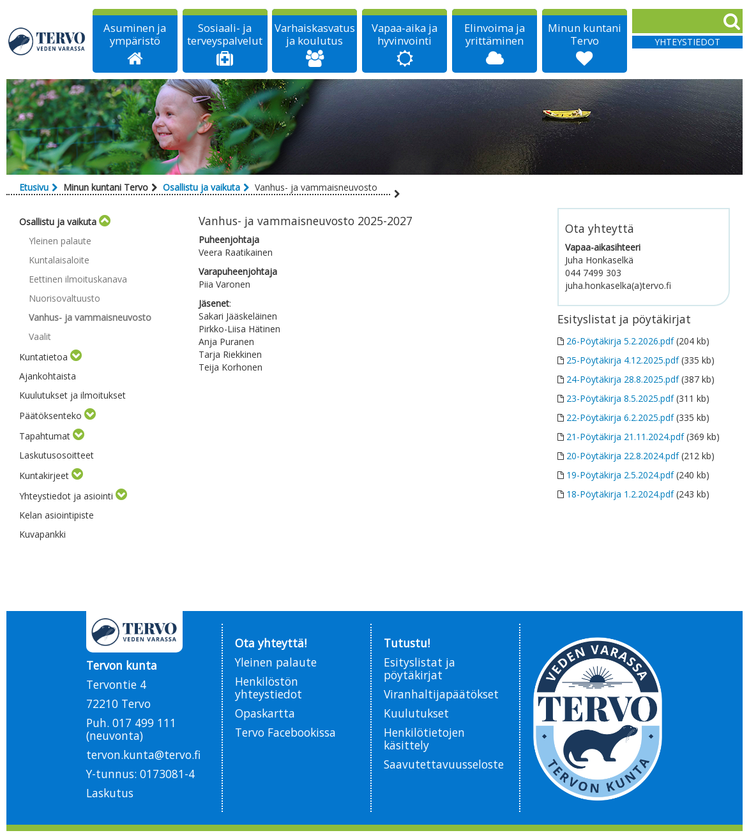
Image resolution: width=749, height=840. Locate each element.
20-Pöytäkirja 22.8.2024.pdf (622, 456)
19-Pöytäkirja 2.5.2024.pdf (620, 475)
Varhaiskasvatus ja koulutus (315, 34)
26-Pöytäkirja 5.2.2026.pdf (620, 341)
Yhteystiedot (687, 42)
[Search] (687, 21)
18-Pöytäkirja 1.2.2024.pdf (620, 494)
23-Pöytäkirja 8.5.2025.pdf (620, 398)
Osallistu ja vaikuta (201, 187)
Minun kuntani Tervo (584, 34)
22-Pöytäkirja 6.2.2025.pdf (620, 417)
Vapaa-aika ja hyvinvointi (404, 34)
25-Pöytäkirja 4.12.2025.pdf (622, 360)
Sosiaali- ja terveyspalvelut (224, 34)
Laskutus (109, 792)
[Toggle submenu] (104, 222)
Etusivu (34, 187)
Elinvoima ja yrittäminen (494, 34)
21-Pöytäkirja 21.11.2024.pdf (625, 437)
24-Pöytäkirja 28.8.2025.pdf (622, 379)
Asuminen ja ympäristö (134, 34)
